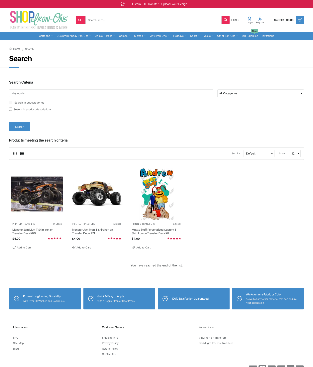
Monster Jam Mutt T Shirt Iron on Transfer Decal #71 (92, 231)
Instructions (206, 327)
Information (20, 327)
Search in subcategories (26, 102)
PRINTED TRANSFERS (23, 224)
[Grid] (15, 153)
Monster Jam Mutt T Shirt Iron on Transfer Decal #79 (32, 231)
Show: (282, 153)
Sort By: (236, 153)
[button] (22, 247)
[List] (22, 153)
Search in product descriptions (30, 109)
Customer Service (113, 327)
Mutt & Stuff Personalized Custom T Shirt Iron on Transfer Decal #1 (154, 231)
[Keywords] (111, 93)
